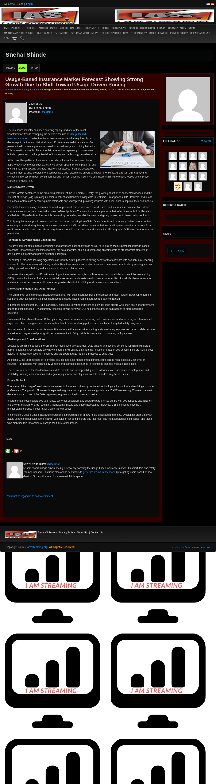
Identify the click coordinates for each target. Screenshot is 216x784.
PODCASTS (17, 28)
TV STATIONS (61, 33)
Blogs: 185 (177, 251)
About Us (82, 532)
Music (53, 28)
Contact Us (96, 532)
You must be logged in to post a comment (29, 496)
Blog (26, 89)
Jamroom (206, 547)
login (6, 38)
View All (206, 141)
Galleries (76, 28)
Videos (64, 28)
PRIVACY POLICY (179, 33)
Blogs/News (119, 28)
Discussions (147, 28)
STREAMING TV (139, 33)
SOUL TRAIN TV (44, 33)
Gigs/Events (92, 28)
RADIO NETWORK (158, 33)
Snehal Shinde (13, 89)
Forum (161, 28)
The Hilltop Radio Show (114, 33)
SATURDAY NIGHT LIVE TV (84, 33)
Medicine (37, 89)
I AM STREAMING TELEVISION (18, 33)
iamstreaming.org (37, 547)
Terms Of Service (47, 532)
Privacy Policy (67, 532)
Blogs (105, 28)
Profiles (31, 28)
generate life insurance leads (99, 472)
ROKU (192, 28)
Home (6, 28)
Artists (43, 28)
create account (200, 33)
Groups (133, 28)
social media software (181, 547)
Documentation (176, 28)
